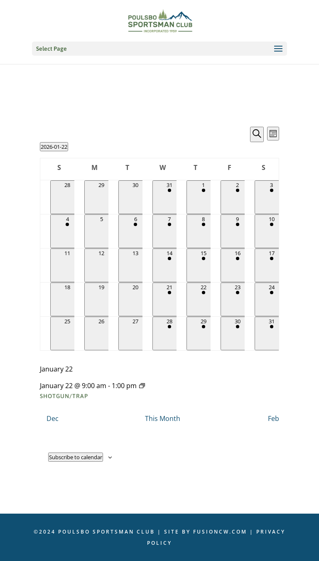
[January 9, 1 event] (238, 231)
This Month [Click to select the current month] (162, 418)
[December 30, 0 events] (135, 197)
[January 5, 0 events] (101, 231)
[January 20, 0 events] (135, 299)
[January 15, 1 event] (203, 265)
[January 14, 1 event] (169, 265)
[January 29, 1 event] (203, 333)
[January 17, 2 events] (272, 265)
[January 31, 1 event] (272, 333)
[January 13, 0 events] (135, 265)
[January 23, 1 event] (238, 299)
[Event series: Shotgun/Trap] (142, 385)
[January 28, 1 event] (169, 333)
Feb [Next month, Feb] (273, 418)
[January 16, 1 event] (238, 265)
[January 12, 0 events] (101, 265)
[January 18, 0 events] (67, 299)
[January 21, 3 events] (169, 299)
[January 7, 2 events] (169, 231)
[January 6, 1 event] (135, 231)
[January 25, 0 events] (67, 333)
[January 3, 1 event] (272, 197)
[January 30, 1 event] (238, 333)
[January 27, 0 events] (135, 333)
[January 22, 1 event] (203, 299)
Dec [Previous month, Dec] (53, 418)
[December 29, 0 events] (101, 197)
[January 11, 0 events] (67, 265)
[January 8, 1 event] (203, 231)
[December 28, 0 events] (67, 197)
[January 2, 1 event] (238, 197)
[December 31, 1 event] (169, 197)
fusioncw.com (220, 531)
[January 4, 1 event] (67, 231)
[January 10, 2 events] (272, 231)
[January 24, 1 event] (272, 299)
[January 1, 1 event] (203, 197)
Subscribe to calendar (75, 457)
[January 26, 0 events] (101, 333)
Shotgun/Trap (64, 396)
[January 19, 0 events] (101, 299)
